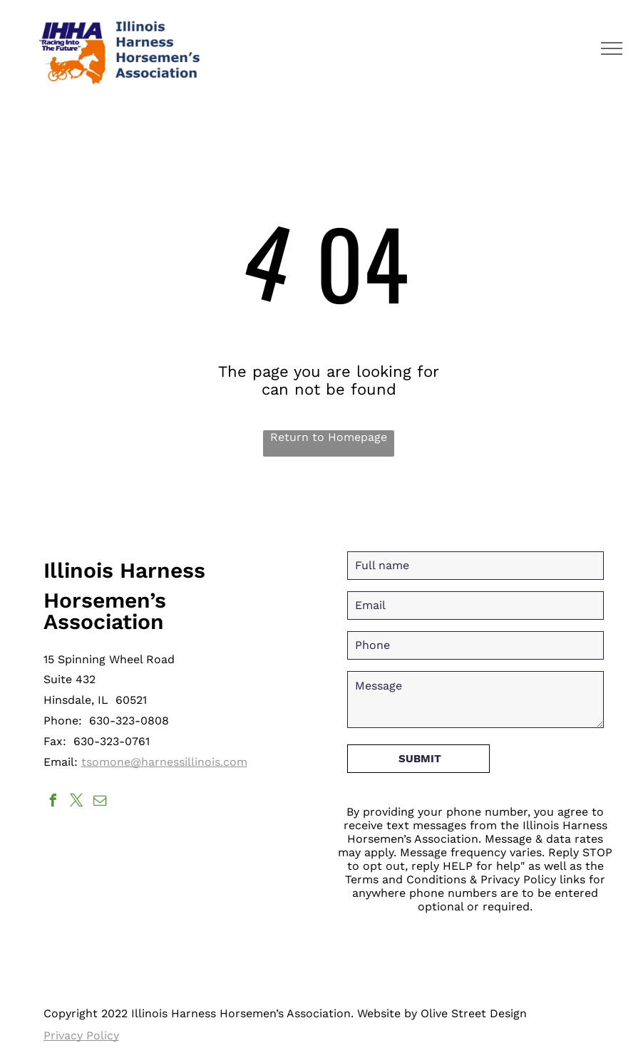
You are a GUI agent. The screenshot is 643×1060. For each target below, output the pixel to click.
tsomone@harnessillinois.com (164, 762)
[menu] (611, 48)
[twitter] (77, 802)
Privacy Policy (81, 1035)
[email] (100, 802)
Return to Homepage (328, 437)
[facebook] (53, 802)
